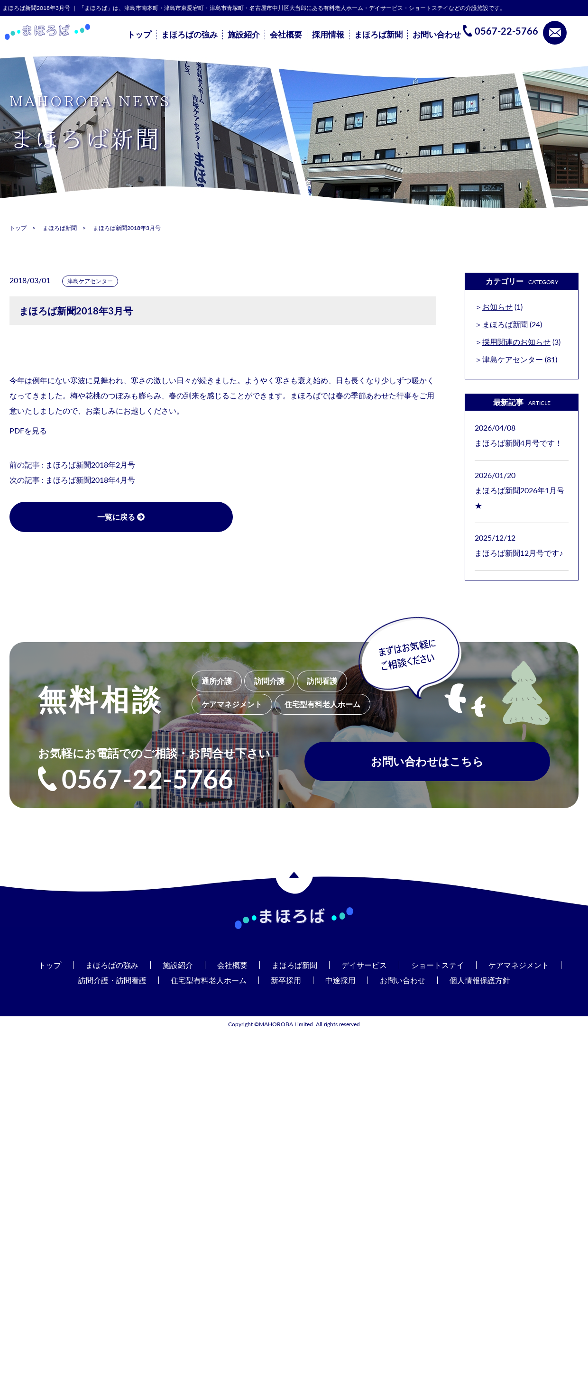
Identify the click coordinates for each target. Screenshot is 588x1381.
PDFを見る (28, 430)
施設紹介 (244, 34)
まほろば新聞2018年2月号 (90, 464)
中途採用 (340, 980)
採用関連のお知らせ (516, 341)
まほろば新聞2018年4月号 (90, 479)
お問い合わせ (437, 34)
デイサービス (364, 964)
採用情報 (328, 34)
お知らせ (497, 306)
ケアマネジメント (518, 964)
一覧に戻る (104, 516)
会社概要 (286, 34)
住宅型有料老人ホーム (209, 980)
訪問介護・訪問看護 (112, 980)
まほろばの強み (189, 34)
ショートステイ (437, 964)
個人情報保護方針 (480, 980)
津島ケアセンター (90, 281)
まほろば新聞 (378, 34)
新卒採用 (286, 980)
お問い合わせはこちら (427, 762)
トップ (139, 34)
